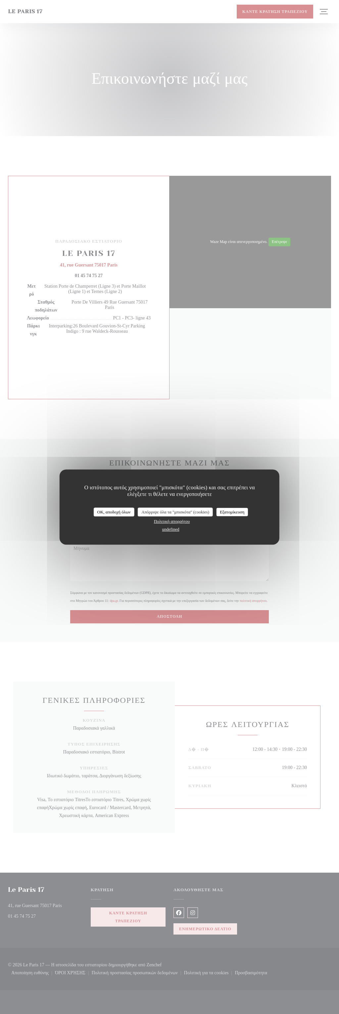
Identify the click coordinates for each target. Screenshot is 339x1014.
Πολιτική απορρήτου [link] (172, 521)
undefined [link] (170, 529)
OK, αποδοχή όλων (114, 511)
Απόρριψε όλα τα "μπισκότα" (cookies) (175, 511)
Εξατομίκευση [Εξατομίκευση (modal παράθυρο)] (232, 511)
